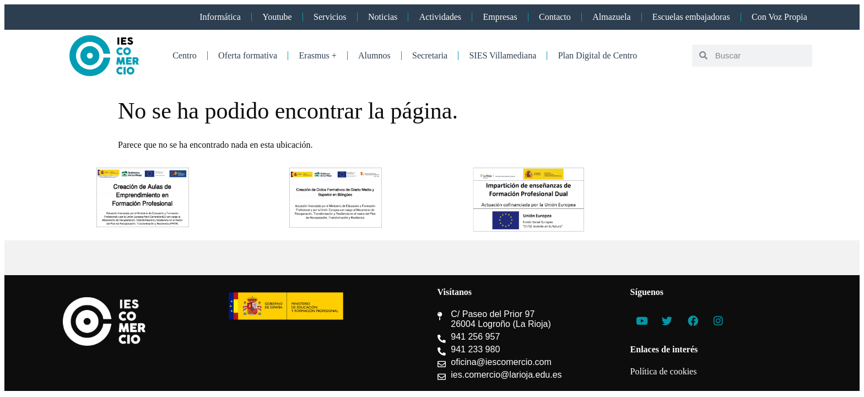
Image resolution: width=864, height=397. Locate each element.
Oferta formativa (247, 55)
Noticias (382, 17)
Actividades (440, 17)
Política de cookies (663, 371)
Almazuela (611, 17)
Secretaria (429, 55)
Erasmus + (318, 55)
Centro (184, 55)
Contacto (555, 17)
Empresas (500, 17)
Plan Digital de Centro (598, 55)
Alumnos (374, 55)
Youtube (277, 17)
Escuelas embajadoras (691, 17)
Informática (220, 17)
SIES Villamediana (502, 55)
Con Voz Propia (779, 17)
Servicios (330, 17)
